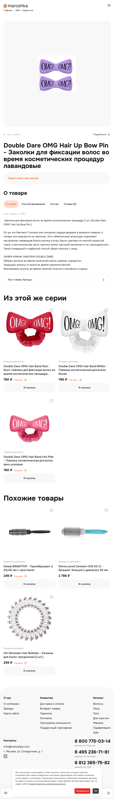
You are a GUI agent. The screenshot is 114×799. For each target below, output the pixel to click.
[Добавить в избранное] (51, 310)
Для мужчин (101, 718)
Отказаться (82, 790)
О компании (11, 703)
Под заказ (18, 380)
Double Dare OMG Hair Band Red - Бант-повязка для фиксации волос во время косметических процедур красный (29, 370)
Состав (54, 204)
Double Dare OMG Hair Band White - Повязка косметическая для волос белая (83, 370)
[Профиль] (108, 793)
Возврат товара (50, 708)
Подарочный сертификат (56, 727)
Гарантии (46, 713)
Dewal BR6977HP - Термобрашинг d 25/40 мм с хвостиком (28, 568)
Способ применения (33, 204)
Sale (96, 732)
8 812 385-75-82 (92, 762)
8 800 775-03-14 (92, 741)
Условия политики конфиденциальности (47, 784)
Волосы (98, 703)
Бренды (8, 708)
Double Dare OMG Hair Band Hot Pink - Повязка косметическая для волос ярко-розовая (28, 460)
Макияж (98, 723)
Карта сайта (11, 713)
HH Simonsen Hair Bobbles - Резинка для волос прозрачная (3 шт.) (28, 655)
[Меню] (6, 793)
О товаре (11, 204)
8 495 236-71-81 (92, 752)
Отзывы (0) (70, 204)
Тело (96, 713)
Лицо (96, 708)
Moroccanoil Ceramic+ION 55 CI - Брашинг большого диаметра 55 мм (83, 568)
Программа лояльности (55, 723)
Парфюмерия (101, 727)
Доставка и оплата (52, 703)
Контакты (46, 718)
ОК (95, 790)
